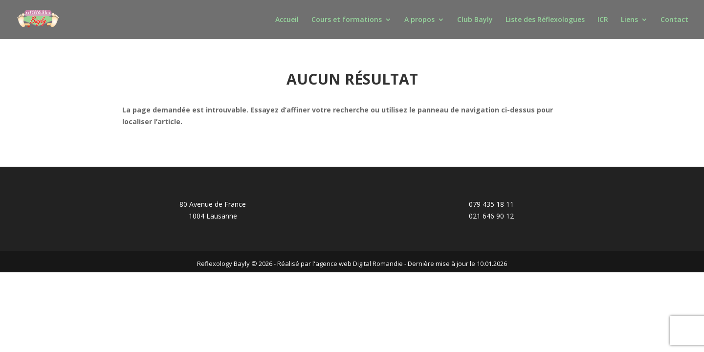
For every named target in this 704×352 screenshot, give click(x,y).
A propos (419, 20)
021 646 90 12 (491, 215)
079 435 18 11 (491, 204)
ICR (602, 20)
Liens (629, 20)
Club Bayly (475, 20)
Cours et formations (346, 20)
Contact (674, 20)
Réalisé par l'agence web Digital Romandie (340, 263)
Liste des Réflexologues (545, 20)
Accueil (287, 20)
